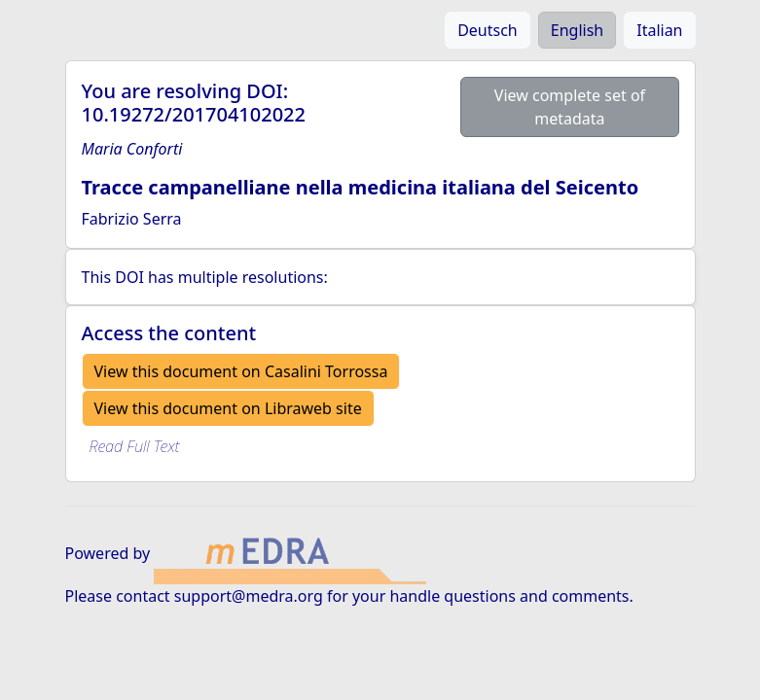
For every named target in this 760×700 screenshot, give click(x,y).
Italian (659, 30)
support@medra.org (248, 596)
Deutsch (487, 30)
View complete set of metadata (569, 107)
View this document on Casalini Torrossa (241, 371)
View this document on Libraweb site (228, 408)
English (577, 30)
